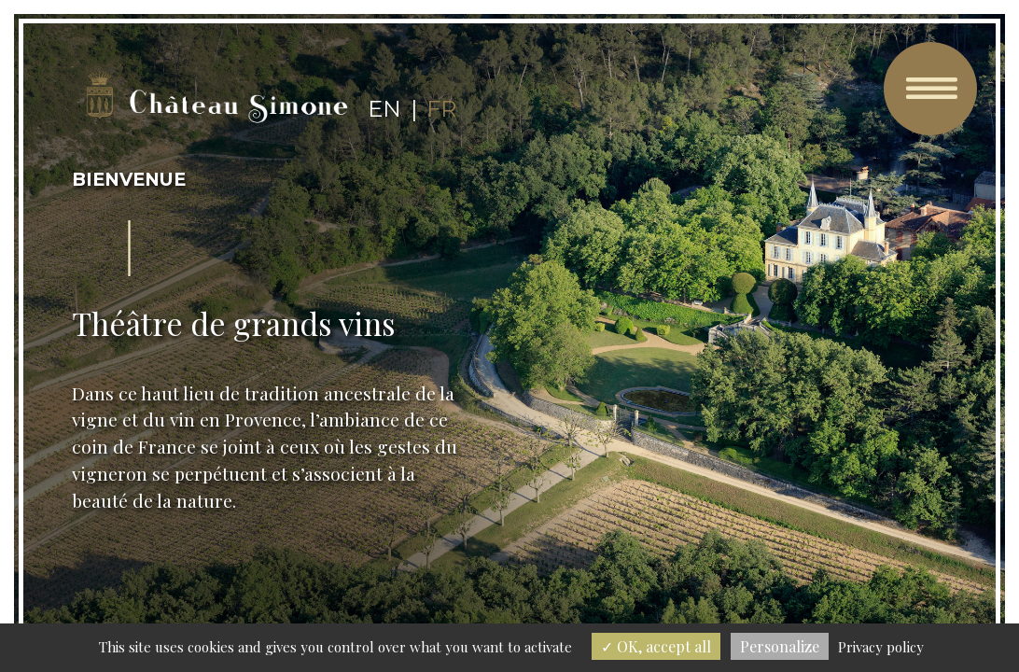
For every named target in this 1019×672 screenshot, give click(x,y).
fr (441, 108)
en (384, 108)
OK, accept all (656, 646)
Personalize (779, 646)
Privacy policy (881, 646)
